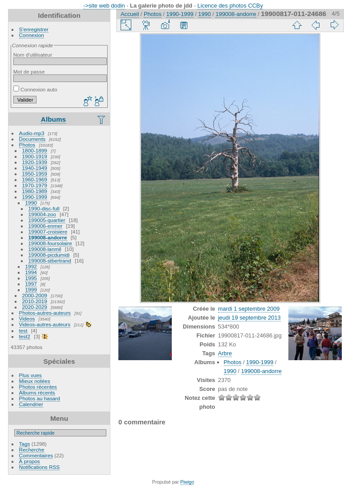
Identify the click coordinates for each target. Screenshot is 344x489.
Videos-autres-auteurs (45, 324)
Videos (27, 318)
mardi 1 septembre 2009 (249, 308)
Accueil (130, 14)
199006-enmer (45, 226)
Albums (53, 119)
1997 (31, 284)
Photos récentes (38, 387)
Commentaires (36, 455)
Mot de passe (29, 71)
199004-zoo (42, 214)
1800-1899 (34, 150)
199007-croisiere (48, 231)
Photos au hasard (39, 398)
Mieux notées (34, 381)
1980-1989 (34, 191)
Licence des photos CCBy (230, 5)
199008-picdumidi (49, 255)
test (23, 330)
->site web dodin (104, 5)
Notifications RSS (39, 467)
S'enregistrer (34, 29)
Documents (32, 139)
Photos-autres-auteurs (45, 313)
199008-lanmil (44, 249)
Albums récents (37, 392)
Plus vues (30, 375)
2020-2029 (34, 307)
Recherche (32, 449)
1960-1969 (34, 179)
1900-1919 (34, 156)
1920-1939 (34, 162)
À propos (29, 461)
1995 (31, 278)
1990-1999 (34, 197)
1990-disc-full (44, 208)
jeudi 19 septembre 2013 (249, 317)
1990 (31, 202)
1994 (31, 272)
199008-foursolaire (50, 243)
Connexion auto (35, 89)
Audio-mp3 (32, 133)
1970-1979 (34, 185)
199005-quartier (46, 220)
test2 (25, 336)
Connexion (31, 35)
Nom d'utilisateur (32, 55)
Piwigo (187, 482)
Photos (27, 145)
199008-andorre (47, 237)
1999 (31, 289)
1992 (31, 266)
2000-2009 (34, 295)
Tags (24, 444)
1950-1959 (34, 174)
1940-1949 (34, 168)
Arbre (225, 353)
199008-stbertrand (49, 260)
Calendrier (31, 404)
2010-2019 (34, 301)
